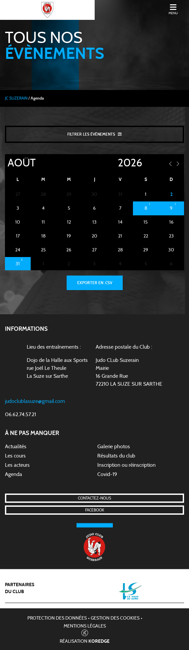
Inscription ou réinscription (126, 465)
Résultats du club (116, 455)
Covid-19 (107, 474)
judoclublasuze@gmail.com (35, 401)
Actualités (15, 446)
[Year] (112, 163)
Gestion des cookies (115, 618)
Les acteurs (17, 465)
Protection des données (57, 618)
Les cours (15, 455)
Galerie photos (113, 446)
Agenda (13, 474)
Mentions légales (85, 626)
